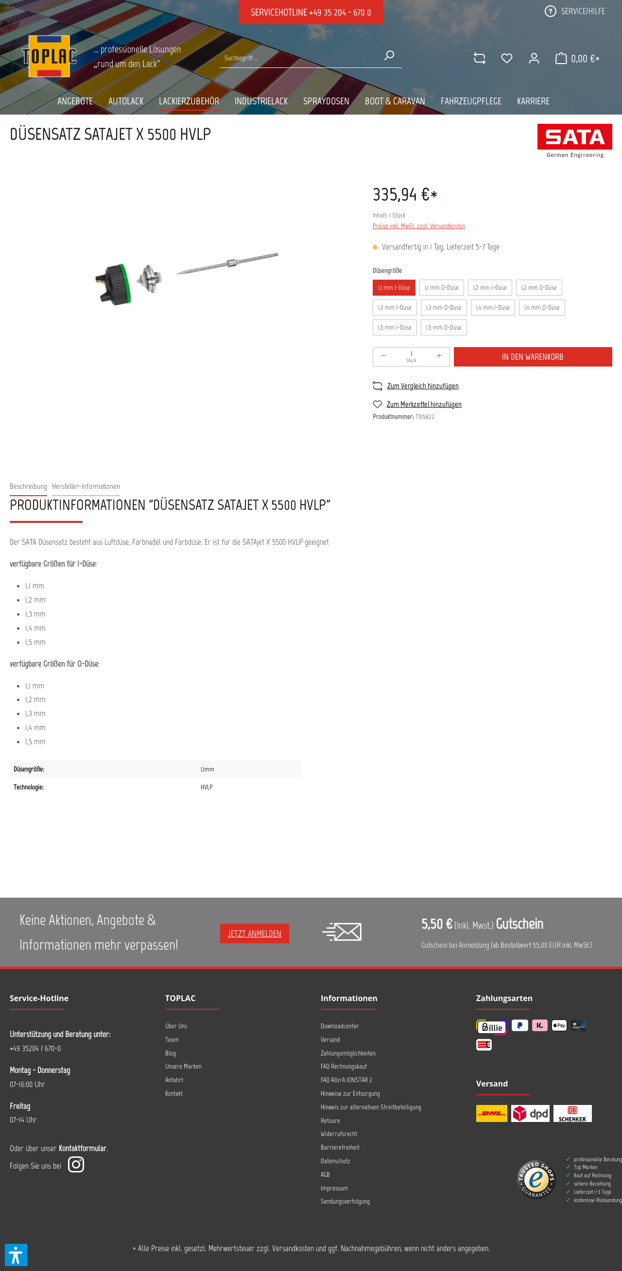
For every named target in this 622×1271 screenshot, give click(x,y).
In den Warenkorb (533, 356)
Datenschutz (335, 1161)
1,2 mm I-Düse (490, 288)
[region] (181, 281)
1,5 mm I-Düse (395, 327)
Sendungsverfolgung (345, 1201)
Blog (170, 1053)
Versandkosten (293, 1248)
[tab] (28, 486)
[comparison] (479, 58)
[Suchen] (389, 55)
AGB (325, 1175)
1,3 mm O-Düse (444, 307)
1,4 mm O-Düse (542, 307)
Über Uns (176, 1026)
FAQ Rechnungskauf (344, 1066)
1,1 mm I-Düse (394, 288)
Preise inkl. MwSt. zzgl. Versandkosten (419, 226)
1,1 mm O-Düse (442, 288)
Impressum (334, 1188)
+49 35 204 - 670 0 (340, 12)
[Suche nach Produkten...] (298, 58)
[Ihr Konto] (534, 58)
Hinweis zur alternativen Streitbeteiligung (371, 1107)
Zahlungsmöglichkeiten (348, 1053)
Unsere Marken (183, 1066)
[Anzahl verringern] (383, 357)
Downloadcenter (340, 1026)
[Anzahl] (411, 357)
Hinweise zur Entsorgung (350, 1093)
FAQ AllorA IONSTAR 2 (346, 1080)
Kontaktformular (82, 1148)
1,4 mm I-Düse (493, 307)
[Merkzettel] (506, 58)
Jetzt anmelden (254, 933)
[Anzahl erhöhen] (439, 357)
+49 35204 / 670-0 (35, 1048)
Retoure (330, 1121)
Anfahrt (174, 1080)
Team (172, 1040)
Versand (330, 1040)
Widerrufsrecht (339, 1134)
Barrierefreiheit (340, 1147)
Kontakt (174, 1093)
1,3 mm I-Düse (395, 307)
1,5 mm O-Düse (444, 327)
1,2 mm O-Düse (539, 288)
